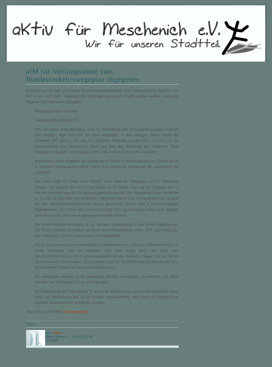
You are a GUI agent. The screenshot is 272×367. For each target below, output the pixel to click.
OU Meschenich (74, 312)
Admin (57, 333)
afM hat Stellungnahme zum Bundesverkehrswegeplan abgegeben (83, 75)
